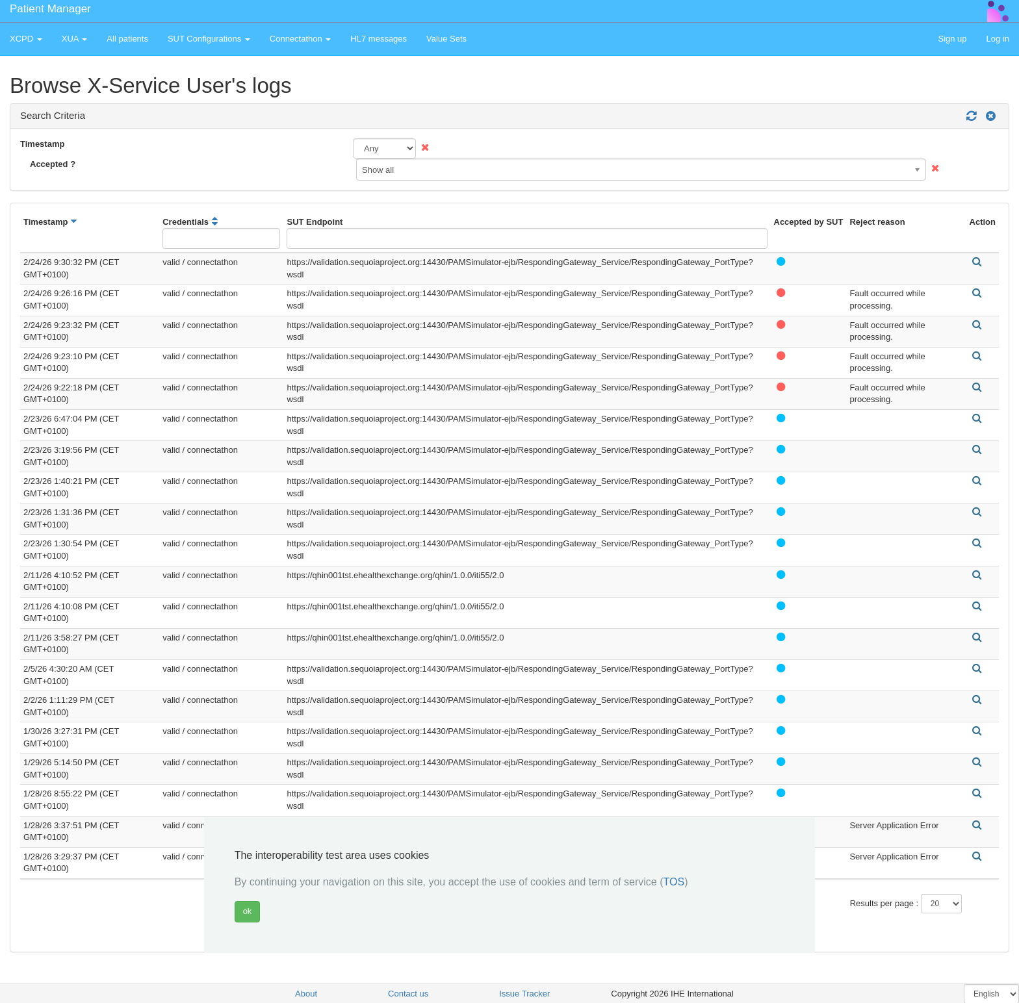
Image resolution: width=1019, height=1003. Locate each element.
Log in (998, 39)
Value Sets (446, 39)
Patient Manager (50, 9)
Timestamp (42, 144)
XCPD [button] (26, 39)
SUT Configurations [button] (209, 39)
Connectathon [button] (300, 39)
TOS (674, 881)
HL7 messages (378, 39)
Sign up (952, 39)
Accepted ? (52, 164)
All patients (127, 39)
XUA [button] (75, 39)
